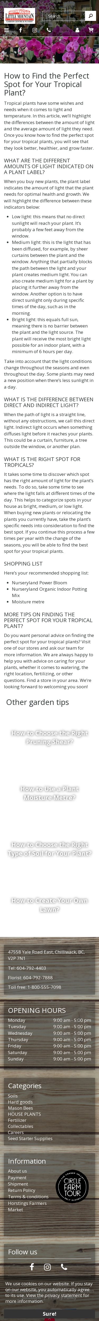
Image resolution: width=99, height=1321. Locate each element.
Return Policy (21, 1190)
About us (17, 1171)
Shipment (18, 1184)
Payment (17, 1177)
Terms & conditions (28, 1197)
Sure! (49, 1313)
